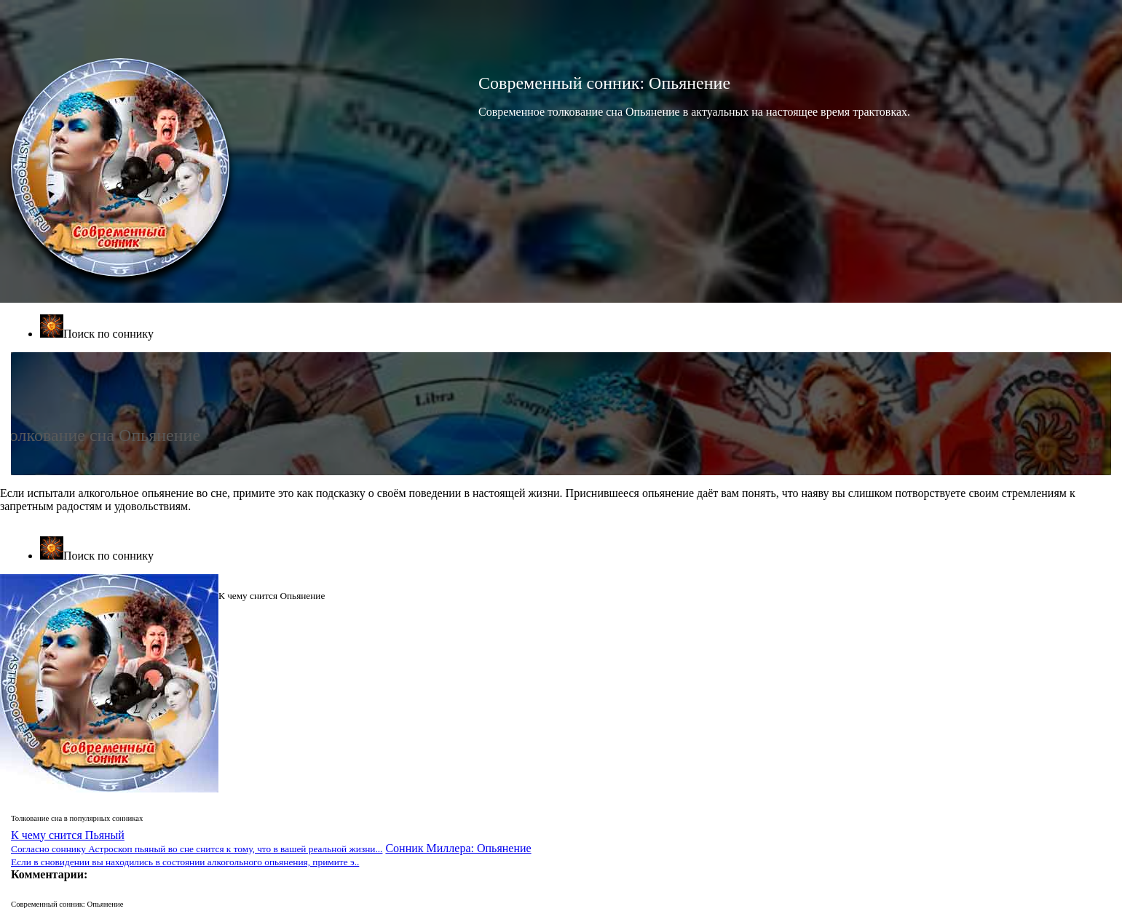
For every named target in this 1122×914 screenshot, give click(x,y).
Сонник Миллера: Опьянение (271, 854)
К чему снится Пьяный (196, 841)
